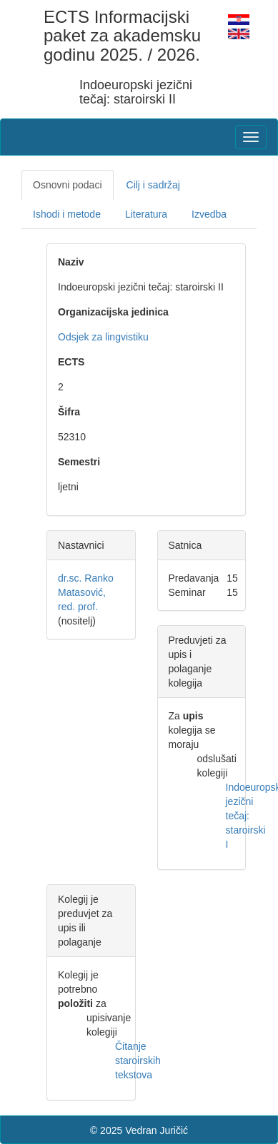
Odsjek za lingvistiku (103, 337)
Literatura (146, 214)
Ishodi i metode (67, 214)
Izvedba (209, 214)
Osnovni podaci (67, 185)
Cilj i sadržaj (153, 185)
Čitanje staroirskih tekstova (138, 1060)
